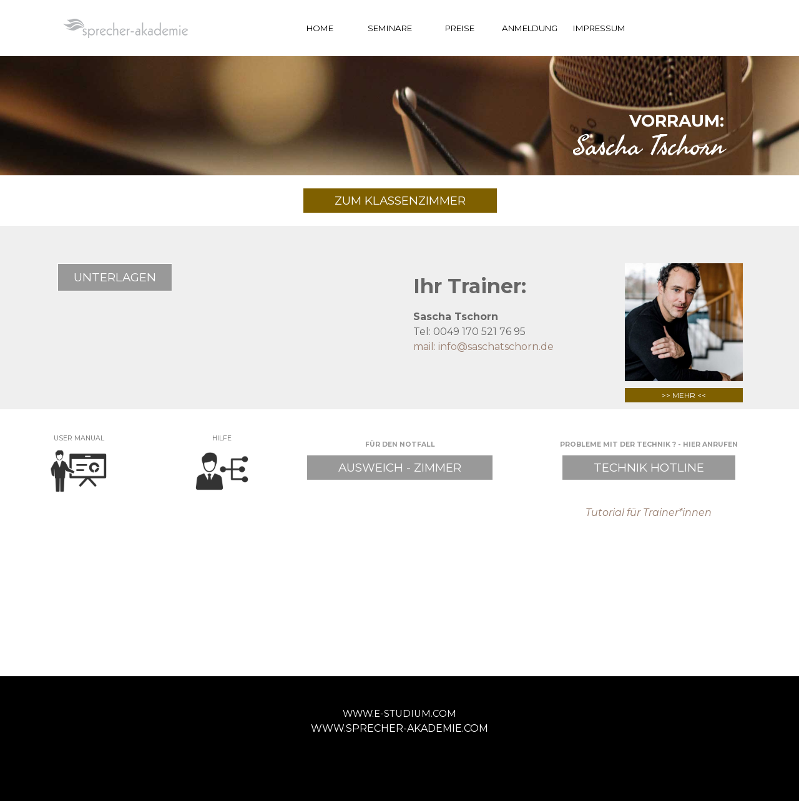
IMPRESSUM (599, 28)
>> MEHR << (684, 395)
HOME (319, 28)
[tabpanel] (399, 131)
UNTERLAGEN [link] (115, 277)
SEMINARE (390, 28)
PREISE (459, 28)
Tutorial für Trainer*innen (649, 512)
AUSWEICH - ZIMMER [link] (399, 467)
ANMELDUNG (529, 28)
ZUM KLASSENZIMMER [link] (400, 200)
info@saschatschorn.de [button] (496, 346)
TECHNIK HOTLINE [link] (649, 467)
